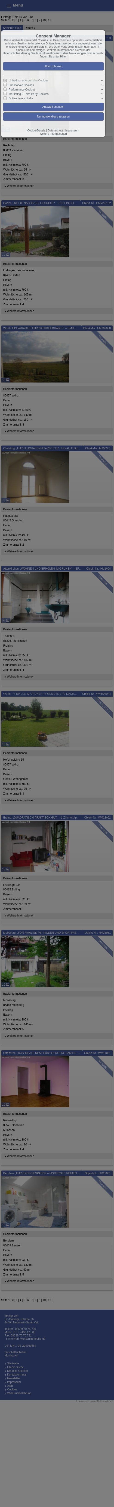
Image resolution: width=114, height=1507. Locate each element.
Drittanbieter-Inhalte (21, 98)
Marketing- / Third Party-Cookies (29, 94)
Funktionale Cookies (21, 85)
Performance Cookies (22, 89)
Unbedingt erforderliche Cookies (28, 80)
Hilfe (63, 56)
